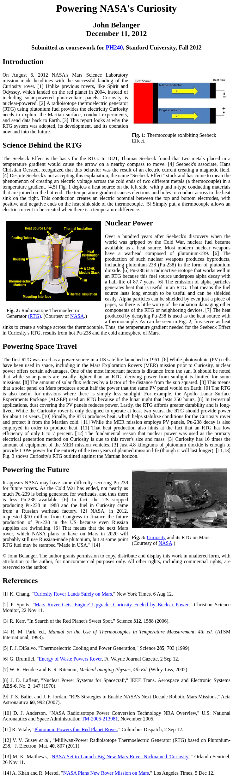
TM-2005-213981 (100, 718)
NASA (77, 316)
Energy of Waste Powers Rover (70, 659)
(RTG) (34, 316)
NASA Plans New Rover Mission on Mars (106, 773)
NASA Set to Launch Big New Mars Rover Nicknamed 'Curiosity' (120, 756)
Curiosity (156, 537)
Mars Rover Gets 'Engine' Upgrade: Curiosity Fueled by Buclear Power (111, 604)
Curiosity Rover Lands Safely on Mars (73, 594)
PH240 (114, 47)
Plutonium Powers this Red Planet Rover (75, 729)
